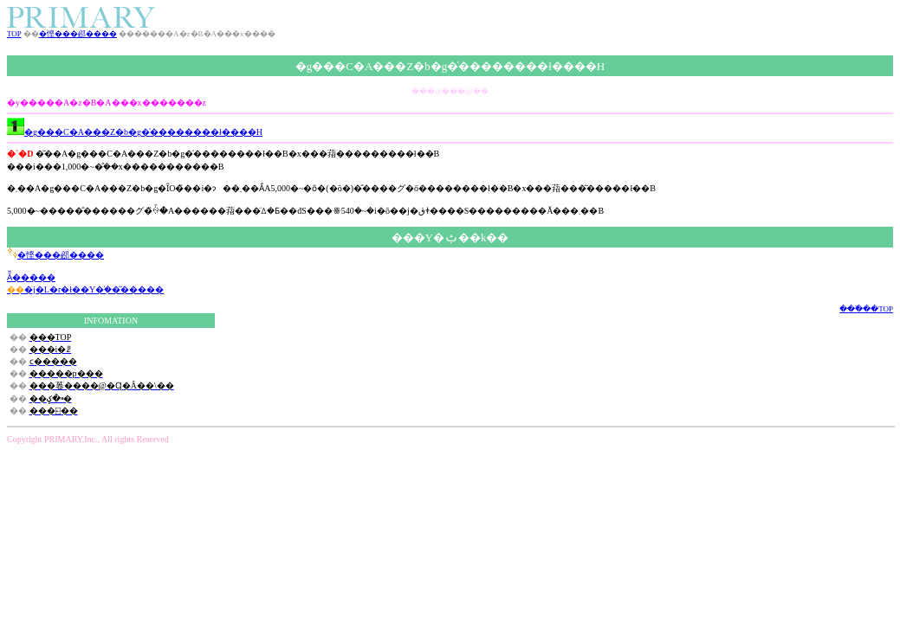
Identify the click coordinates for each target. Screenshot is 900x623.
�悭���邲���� (78, 33)
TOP (14, 33)
